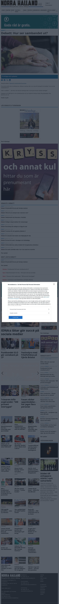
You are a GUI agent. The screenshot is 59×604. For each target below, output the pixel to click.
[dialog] (29, 302)
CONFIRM (15, 317)
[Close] (54, 284)
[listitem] (29, 309)
